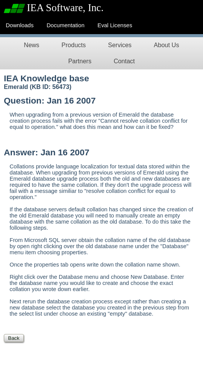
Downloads (20, 25)
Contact (124, 61)
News (31, 45)
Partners (79, 61)
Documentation (66, 25)
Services (119, 45)
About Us (166, 45)
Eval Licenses (114, 25)
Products (73, 45)
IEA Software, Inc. (65, 7)
